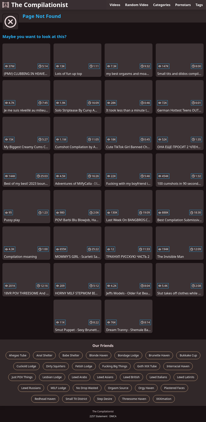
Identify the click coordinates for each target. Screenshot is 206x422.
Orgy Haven (146, 388)
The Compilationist (35, 5)
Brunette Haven (159, 355)
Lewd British (131, 377)
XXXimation (163, 399)
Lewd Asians (105, 377)
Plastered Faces (174, 388)
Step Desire (104, 399)
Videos (115, 5)
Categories (161, 5)
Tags (199, 5)
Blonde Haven (98, 355)
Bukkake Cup (188, 355)
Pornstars (183, 5)
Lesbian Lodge (52, 377)
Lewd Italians (158, 377)
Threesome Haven (134, 399)
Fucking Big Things (114, 366)
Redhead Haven (45, 399)
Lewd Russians (31, 388)
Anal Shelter (44, 355)
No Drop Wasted (87, 388)
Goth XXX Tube (147, 366)
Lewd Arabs (79, 377)
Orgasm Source (118, 388)
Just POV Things (22, 377)
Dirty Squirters (55, 366)
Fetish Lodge (83, 366)
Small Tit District (76, 399)
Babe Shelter (70, 355)
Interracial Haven (178, 366)
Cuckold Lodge (26, 366)
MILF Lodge (58, 388)
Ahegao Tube (17, 355)
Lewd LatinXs (185, 377)
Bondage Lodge (128, 355)
